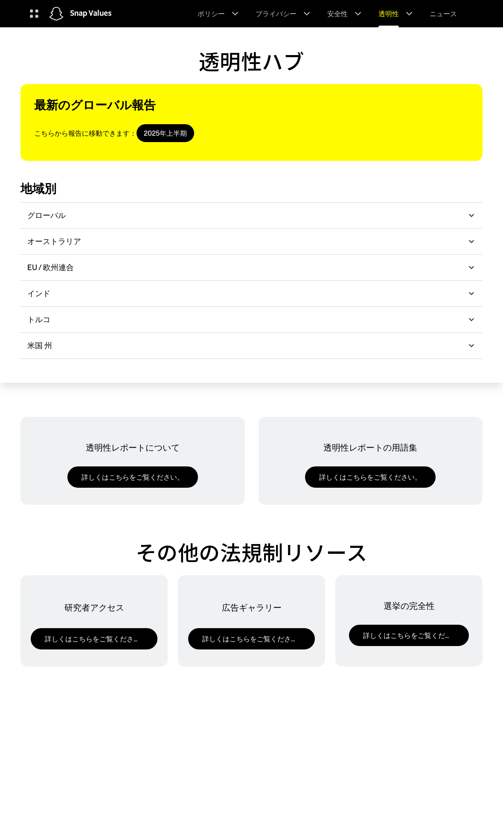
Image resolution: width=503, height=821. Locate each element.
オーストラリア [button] (251, 241)
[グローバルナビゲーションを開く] (34, 13)
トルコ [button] (251, 319)
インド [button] (251, 293)
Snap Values (91, 13)
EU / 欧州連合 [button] (251, 267)
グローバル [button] (251, 215)
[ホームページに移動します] (56, 13)
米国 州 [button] (251, 345)
